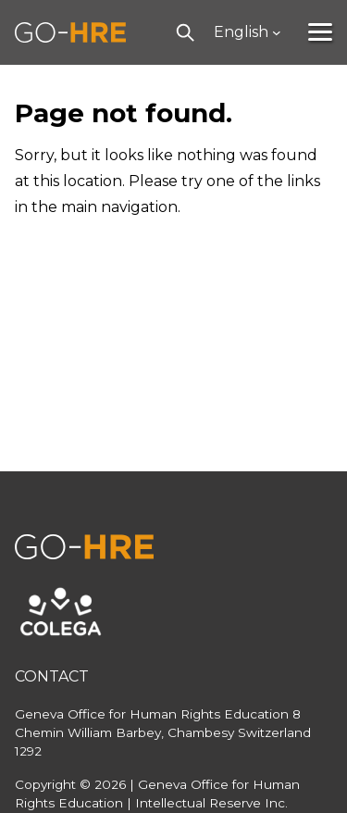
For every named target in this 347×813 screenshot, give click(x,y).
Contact (52, 676)
